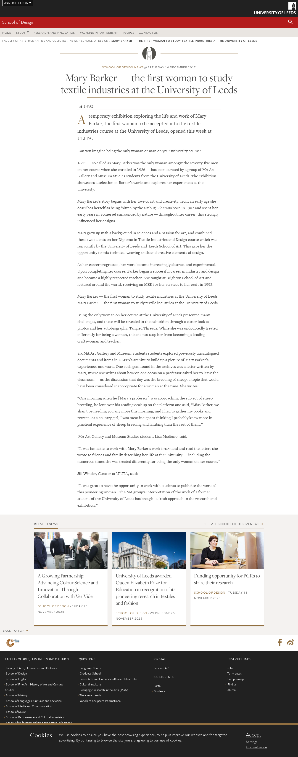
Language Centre (91, 668)
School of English (16, 679)
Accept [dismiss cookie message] (253, 734)
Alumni (231, 689)
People (128, 32)
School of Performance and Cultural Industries (35, 717)
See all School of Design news (232, 523)
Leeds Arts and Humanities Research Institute (108, 679)
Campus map (235, 679)
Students (159, 691)
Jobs (230, 668)
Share (88, 106)
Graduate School (90, 673)
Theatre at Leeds (90, 695)
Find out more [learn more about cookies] (256, 746)
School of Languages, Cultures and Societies (33, 700)
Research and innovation (54, 32)
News (74, 41)
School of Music (16, 711)
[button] (290, 22)
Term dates (234, 673)
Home (6, 32)
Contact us (148, 32)
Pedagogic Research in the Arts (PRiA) (104, 689)
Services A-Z (161, 668)
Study (20, 32)
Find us (231, 684)
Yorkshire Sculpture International (100, 700)
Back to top (13, 630)
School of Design (17, 22)
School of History (16, 695)
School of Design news (123, 67)
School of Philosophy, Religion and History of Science (39, 722)
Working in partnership (99, 32)
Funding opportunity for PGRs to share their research (227, 579)
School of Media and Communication (29, 706)
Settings (251, 741)
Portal (157, 685)
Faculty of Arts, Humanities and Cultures (34, 41)
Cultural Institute (90, 684)
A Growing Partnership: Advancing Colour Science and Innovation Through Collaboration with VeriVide (68, 586)
